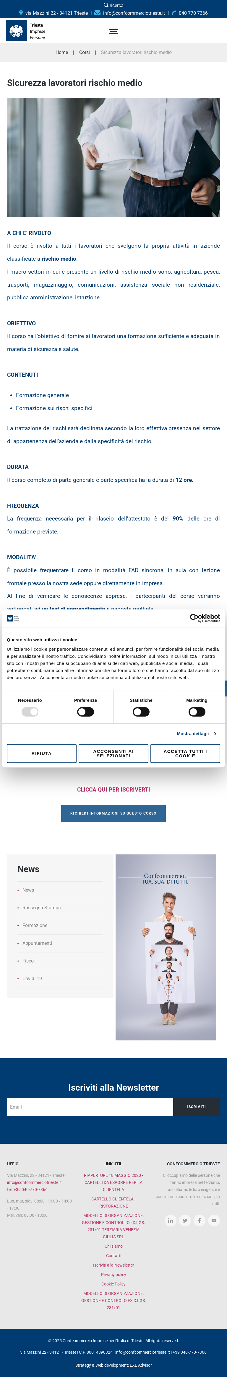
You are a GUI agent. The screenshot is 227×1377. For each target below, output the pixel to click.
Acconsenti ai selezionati (113, 753)
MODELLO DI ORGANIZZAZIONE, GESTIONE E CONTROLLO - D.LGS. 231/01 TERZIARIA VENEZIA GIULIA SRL (113, 1226)
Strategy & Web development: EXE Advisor (113, 1365)
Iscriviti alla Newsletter (113, 1265)
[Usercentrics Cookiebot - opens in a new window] (194, 618)
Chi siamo (114, 1246)
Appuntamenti (37, 943)
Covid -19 (32, 978)
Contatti (113, 1255)
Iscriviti (196, 1107)
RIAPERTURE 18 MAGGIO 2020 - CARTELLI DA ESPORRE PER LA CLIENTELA (113, 1182)
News (28, 890)
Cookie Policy (113, 1284)
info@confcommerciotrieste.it (34, 1182)
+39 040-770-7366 (190, 1352)
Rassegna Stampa (41, 908)
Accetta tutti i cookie (185, 753)
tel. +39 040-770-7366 (27, 1189)
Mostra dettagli (193, 733)
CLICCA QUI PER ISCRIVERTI (113, 789)
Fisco (28, 961)
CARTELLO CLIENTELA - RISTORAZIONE (113, 1202)
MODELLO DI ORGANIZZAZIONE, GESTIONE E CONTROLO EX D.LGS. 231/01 (113, 1300)
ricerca (114, 5)
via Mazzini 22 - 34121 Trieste (53, 13)
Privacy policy (113, 1274)
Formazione (34, 925)
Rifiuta (42, 753)
